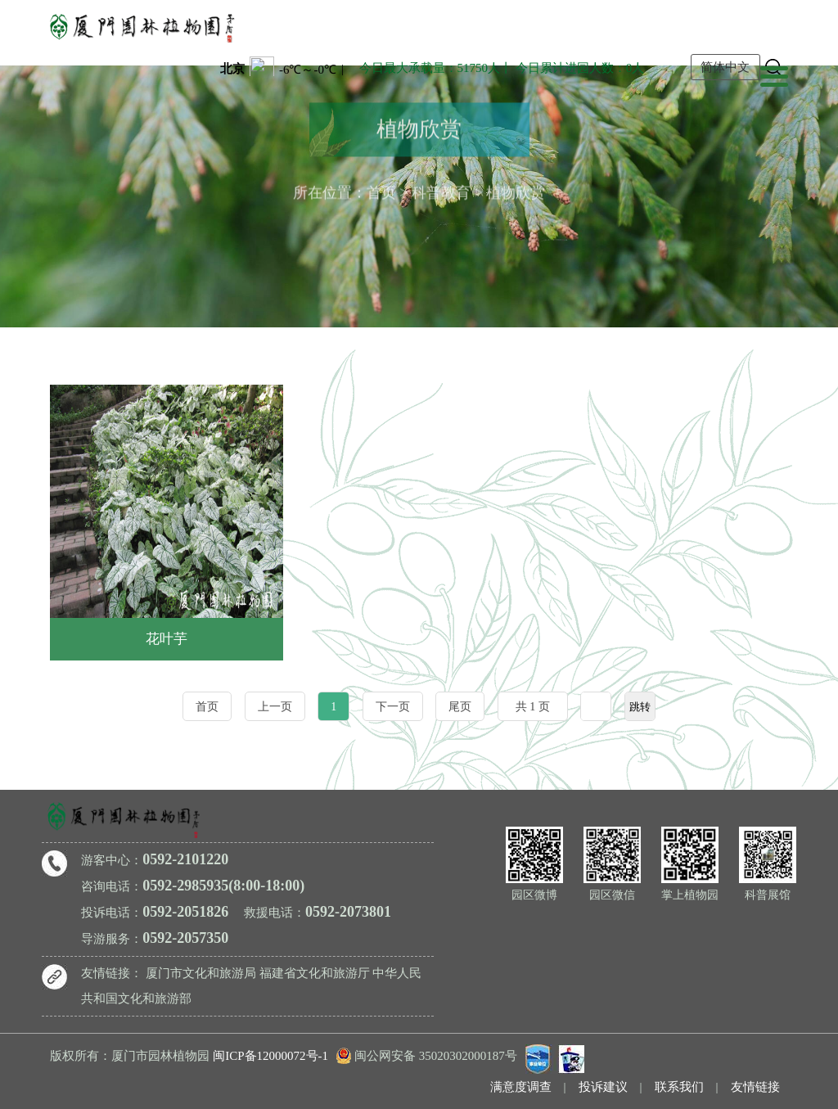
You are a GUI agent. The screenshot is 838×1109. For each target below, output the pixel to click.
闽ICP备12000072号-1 (270, 1055)
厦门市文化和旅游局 (201, 973)
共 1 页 (533, 707)
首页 (381, 191)
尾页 (459, 707)
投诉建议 (603, 1086)
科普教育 (441, 191)
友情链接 (755, 1086)
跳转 (640, 707)
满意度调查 (521, 1086)
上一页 (275, 707)
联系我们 (679, 1086)
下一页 (393, 707)
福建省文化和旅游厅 (314, 973)
